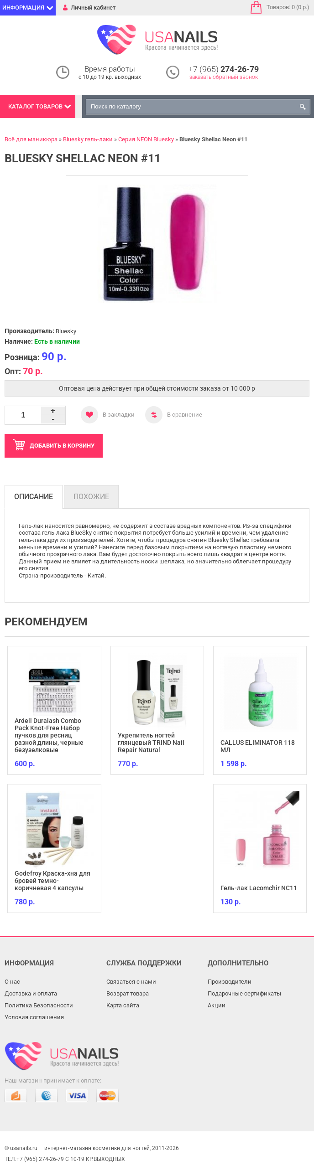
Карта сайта (122, 1005)
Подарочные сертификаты (244, 993)
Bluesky (66, 331)
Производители (229, 981)
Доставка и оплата (31, 993)
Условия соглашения (34, 1017)
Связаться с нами (131, 981)
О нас (12, 981)
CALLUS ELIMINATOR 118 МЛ (257, 746)
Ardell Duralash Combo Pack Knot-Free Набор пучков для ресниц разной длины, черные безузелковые (49, 735)
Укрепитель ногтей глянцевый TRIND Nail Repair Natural (151, 742)
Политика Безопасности (39, 1005)
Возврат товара (127, 993)
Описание (33, 496)
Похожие (91, 496)
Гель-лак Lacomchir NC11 (258, 888)
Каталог (35, 106)
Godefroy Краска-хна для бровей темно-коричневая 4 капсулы (52, 881)
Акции (216, 1005)
